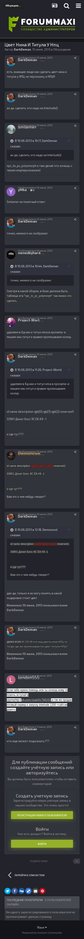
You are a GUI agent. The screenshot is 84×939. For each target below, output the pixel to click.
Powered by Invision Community (42, 932)
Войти (42, 843)
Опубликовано (35, 57)
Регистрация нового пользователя (42, 815)
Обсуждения (62, 49)
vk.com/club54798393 (36, 699)
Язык (42, 927)
